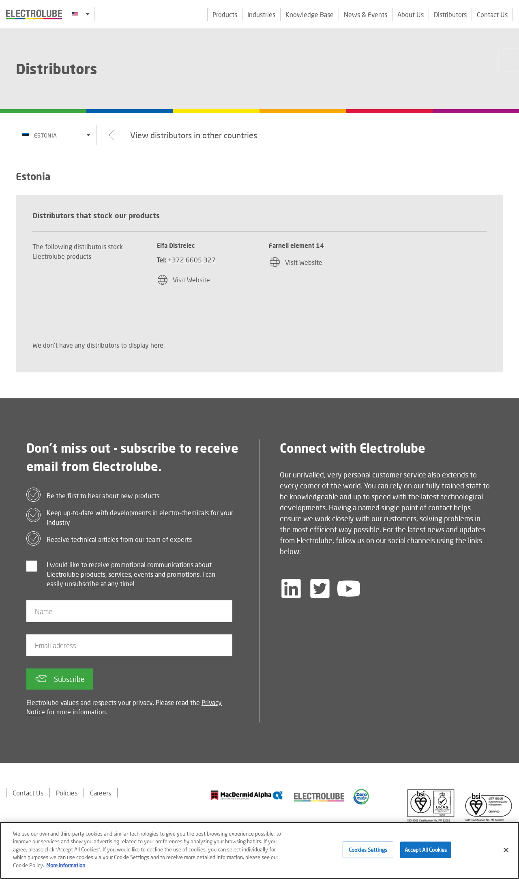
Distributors (450, 14)
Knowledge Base (309, 14)
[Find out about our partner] (247, 795)
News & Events (365, 14)
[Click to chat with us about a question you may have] (509, 60)
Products (224, 14)
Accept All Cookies (426, 852)
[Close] (506, 852)
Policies (66, 793)
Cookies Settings (368, 852)
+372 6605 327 (192, 260)
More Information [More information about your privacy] (65, 868)
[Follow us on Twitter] (320, 588)
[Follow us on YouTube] (348, 588)
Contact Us (492, 14)
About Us (410, 14)
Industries (261, 14)
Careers (100, 793)
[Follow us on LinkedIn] (291, 588)
